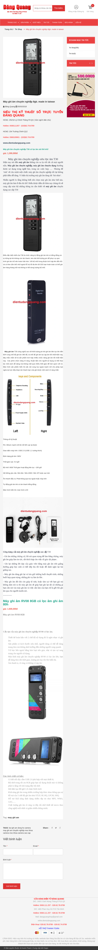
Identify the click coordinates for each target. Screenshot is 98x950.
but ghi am (13, 828)
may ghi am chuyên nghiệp (13, 830)
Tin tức (72, 63)
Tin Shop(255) (74, 48)
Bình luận (7, 860)
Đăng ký (81, 11)
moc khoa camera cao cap (20, 833)
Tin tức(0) (72, 53)
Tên (5, 846)
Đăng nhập (72, 11)
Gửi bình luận (11, 886)
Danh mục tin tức (79, 40)
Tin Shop (18, 29)
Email (36, 846)
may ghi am (13, 817)
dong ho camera (24, 828)
